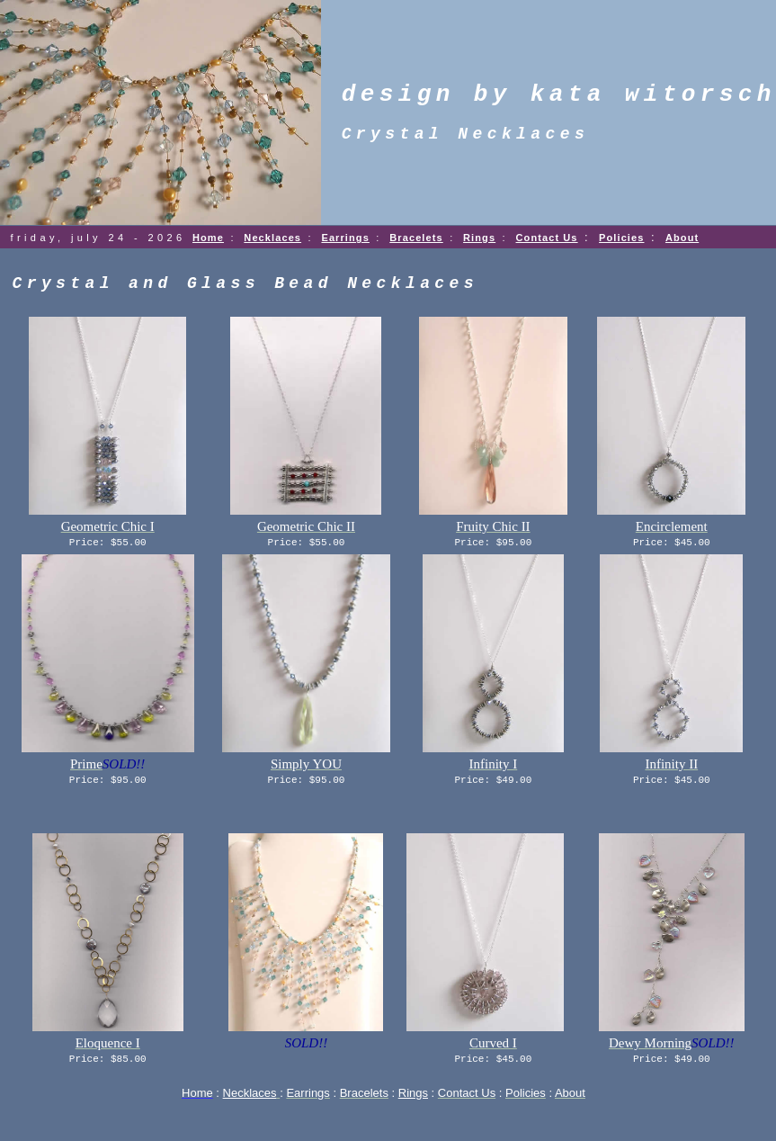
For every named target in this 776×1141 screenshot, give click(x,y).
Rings (479, 237)
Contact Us (547, 237)
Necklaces (272, 237)
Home (208, 237)
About (682, 237)
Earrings (345, 237)
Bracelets (415, 237)
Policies (621, 237)
